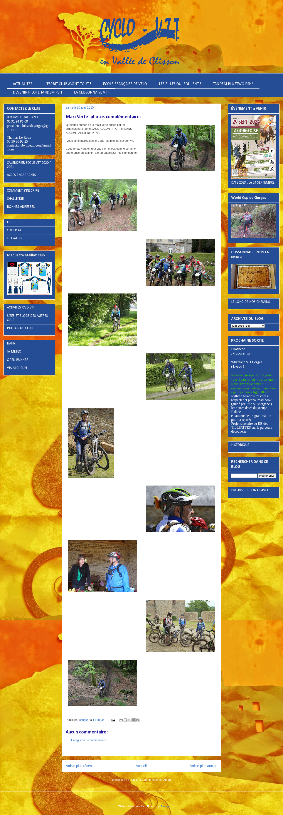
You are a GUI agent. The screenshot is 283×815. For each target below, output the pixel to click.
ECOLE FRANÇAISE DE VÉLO (125, 84)
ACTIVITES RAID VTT (21, 307)
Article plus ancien (203, 766)
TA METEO (14, 351)
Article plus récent (79, 766)
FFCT (10, 222)
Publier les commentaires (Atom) (150, 779)
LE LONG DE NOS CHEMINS (250, 302)
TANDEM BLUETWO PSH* (233, 84)
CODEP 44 (14, 230)
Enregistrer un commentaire (88, 740)
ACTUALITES (22, 84)
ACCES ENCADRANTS (21, 175)
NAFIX (11, 343)
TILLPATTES (14, 238)
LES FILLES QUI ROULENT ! (180, 84)
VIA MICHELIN (17, 368)
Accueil (141, 766)
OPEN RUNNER (17, 360)
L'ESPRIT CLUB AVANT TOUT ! (67, 84)
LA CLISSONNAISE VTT (91, 92)
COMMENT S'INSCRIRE (23, 191)
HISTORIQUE (240, 445)
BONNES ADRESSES (21, 207)
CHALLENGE (15, 199)
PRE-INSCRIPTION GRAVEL (249, 490)
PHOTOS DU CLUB (20, 328)
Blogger (165, 806)
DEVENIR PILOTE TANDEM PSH (37, 92)
